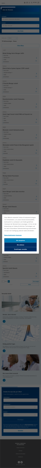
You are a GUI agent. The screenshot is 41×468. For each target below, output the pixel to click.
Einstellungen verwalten (20, 249)
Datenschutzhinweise (9, 235)
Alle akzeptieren (20, 240)
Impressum (19, 235)
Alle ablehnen (20, 245)
